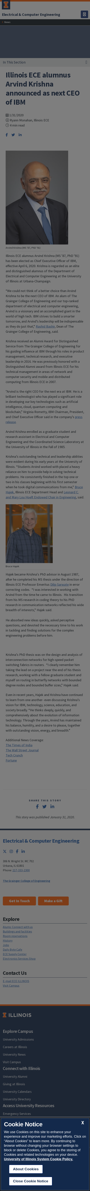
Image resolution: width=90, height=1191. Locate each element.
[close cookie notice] (82, 1122)
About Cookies (26, 1169)
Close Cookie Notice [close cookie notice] (30, 1181)
